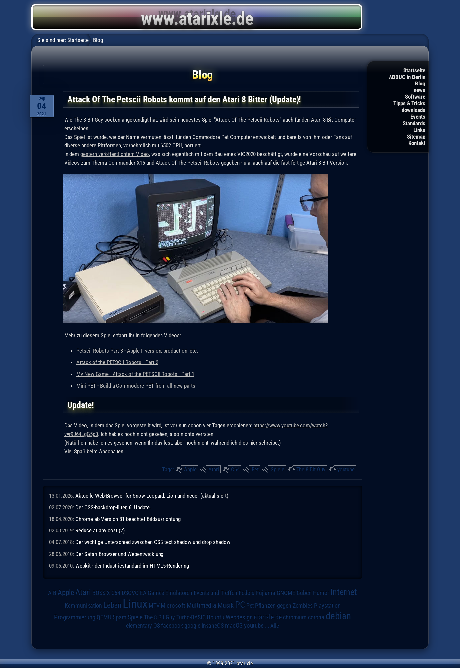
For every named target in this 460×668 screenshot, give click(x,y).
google (192, 625)
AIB (52, 593)
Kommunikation (83, 605)
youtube (346, 469)
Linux (135, 603)
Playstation (327, 605)
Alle (274, 625)
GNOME (286, 592)
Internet (343, 592)
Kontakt (416, 143)
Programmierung (74, 617)
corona (316, 617)
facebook (172, 625)
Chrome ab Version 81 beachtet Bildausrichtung (128, 519)
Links (419, 130)
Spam (119, 617)
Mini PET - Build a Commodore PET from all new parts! (136, 385)
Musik (226, 605)
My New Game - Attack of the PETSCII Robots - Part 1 (135, 374)
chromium (295, 617)
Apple (190, 469)
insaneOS (213, 625)
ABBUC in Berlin (407, 77)
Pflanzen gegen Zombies (284, 605)
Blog (420, 83)
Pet (255, 469)
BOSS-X (101, 593)
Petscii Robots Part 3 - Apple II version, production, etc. (137, 350)
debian (338, 616)
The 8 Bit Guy (310, 469)
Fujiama (265, 592)
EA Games (152, 593)
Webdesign (239, 617)
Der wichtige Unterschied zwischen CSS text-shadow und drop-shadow (152, 542)
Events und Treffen (215, 593)
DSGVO (130, 593)
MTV (154, 605)
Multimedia (201, 605)
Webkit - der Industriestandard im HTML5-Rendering (132, 565)
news (419, 90)
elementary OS (143, 625)
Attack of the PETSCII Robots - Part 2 (117, 362)
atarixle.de (268, 617)
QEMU (104, 617)
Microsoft (173, 605)
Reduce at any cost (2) (100, 530)
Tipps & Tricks (409, 103)
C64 (235, 469)
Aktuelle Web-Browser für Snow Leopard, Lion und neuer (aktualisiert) (151, 495)
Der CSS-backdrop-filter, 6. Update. (113, 507)
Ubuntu (215, 617)
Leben (112, 605)
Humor (321, 593)
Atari (213, 469)
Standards (414, 123)
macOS (234, 625)
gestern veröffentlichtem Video (114, 154)
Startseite (414, 70)
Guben (304, 593)
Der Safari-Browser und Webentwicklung (119, 554)
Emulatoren (178, 592)
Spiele (277, 469)
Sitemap (416, 136)
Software (415, 96)
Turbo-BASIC (191, 617)
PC (240, 604)
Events (417, 116)
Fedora (247, 592)
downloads (413, 110)
